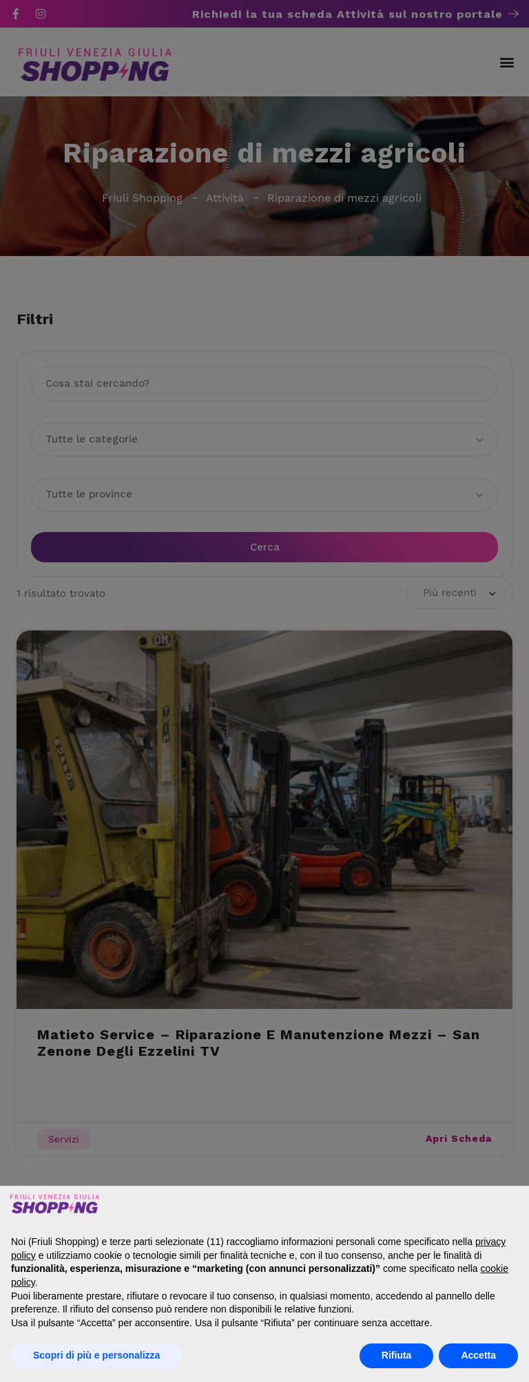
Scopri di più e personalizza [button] (96, 1355)
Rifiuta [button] (397, 1355)
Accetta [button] (478, 1355)
